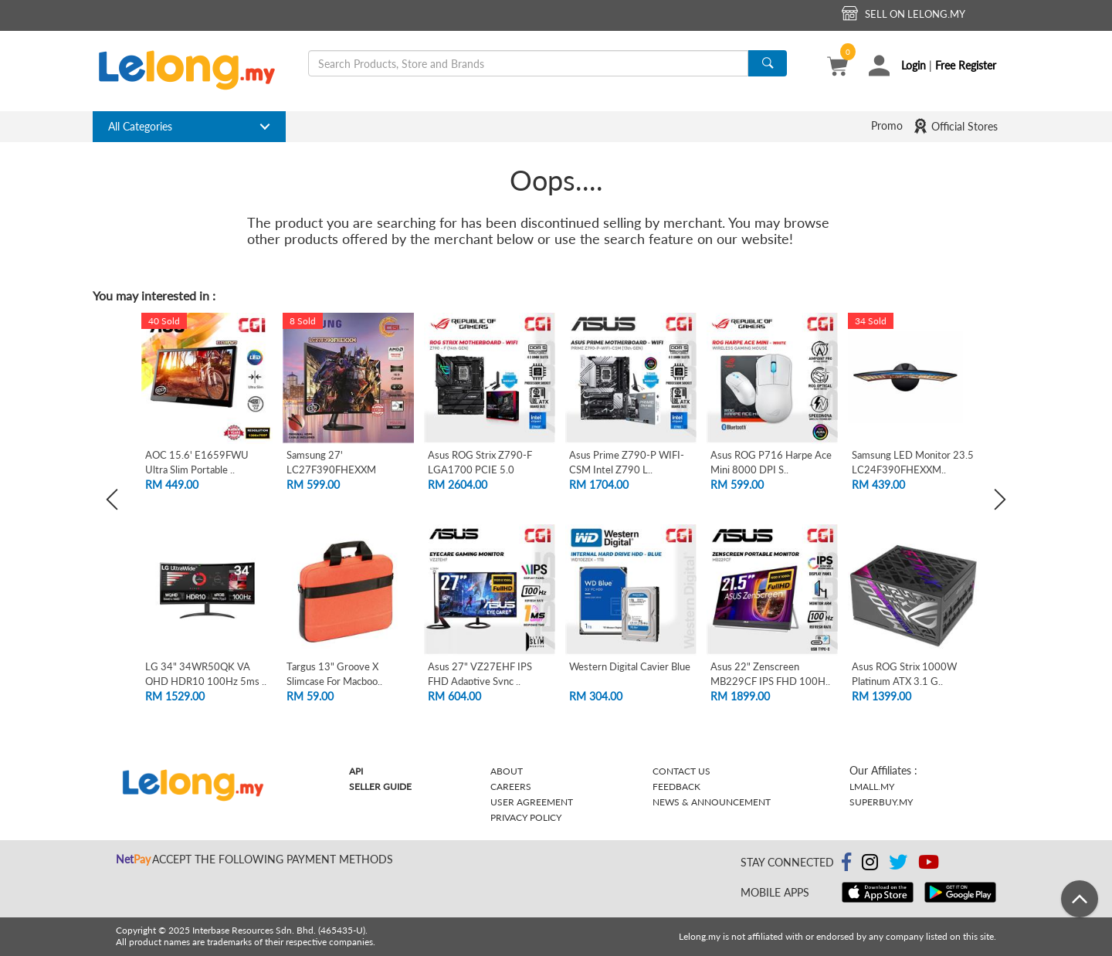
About (506, 771)
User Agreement (531, 802)
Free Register (965, 65)
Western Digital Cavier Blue (629, 666)
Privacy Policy (525, 817)
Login (913, 65)
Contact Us (681, 771)
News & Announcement (712, 802)
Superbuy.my (881, 802)
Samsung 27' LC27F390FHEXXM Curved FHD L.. (331, 469)
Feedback (676, 786)
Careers (510, 786)
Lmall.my (871, 786)
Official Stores (955, 126)
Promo (887, 125)
